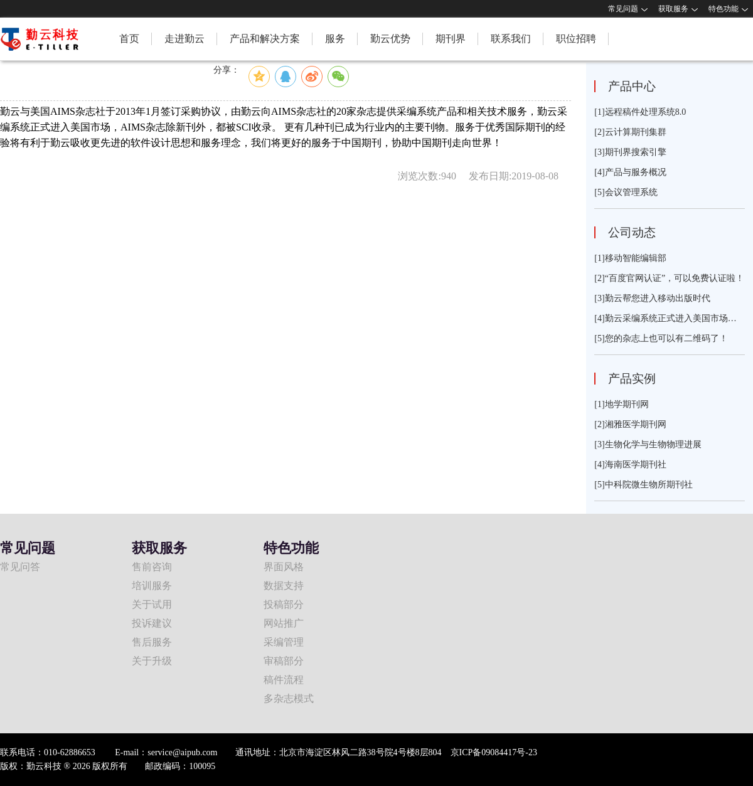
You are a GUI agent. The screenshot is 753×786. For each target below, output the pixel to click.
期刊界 (450, 38)
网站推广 (284, 623)
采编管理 (284, 642)
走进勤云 (184, 38)
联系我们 (511, 38)
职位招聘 (576, 38)
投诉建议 (152, 623)
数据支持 (284, 585)
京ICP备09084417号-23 (494, 752)
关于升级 (152, 661)
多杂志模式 (289, 698)
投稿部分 (284, 604)
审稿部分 (284, 661)
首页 (129, 38)
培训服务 (152, 585)
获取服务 (673, 8)
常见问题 (623, 8)
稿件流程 (284, 679)
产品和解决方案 (265, 38)
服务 (335, 38)
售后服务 (152, 642)
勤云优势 (390, 38)
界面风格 (284, 566)
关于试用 (152, 604)
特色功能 (723, 8)
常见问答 (20, 566)
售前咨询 (152, 566)
